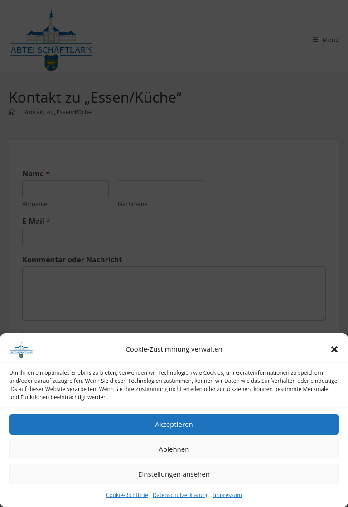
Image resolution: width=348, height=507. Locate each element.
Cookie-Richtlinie (127, 495)
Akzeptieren (174, 424)
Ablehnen (174, 449)
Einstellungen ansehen (174, 473)
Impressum (227, 495)
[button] (334, 349)
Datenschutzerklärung (181, 495)
